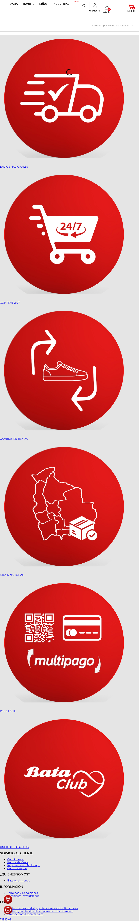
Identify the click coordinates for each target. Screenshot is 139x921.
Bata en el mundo (18, 880)
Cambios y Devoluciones (23, 896)
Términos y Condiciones (22, 893)
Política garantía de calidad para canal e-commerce (40, 911)
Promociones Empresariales (25, 914)
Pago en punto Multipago (23, 865)
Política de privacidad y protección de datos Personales (42, 908)
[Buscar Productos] (84, 5)
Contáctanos (15, 859)
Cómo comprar (17, 868)
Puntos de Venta (17, 862)
